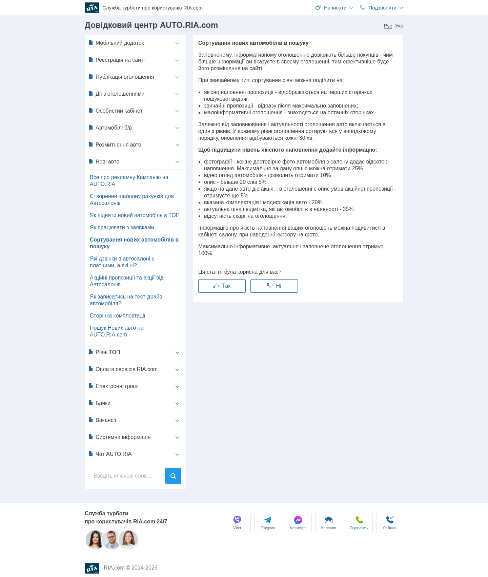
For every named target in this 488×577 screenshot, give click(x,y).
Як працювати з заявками (122, 227)
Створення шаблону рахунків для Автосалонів (132, 199)
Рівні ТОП (104, 352)
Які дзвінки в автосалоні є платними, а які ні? (122, 262)
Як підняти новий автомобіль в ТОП (135, 215)
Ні (274, 286)
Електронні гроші (113, 386)
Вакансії (102, 420)
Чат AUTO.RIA (109, 454)
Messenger (298, 523)
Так (222, 286)
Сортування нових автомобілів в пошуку (134, 243)
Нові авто (103, 161)
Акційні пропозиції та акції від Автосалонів (126, 281)
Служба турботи (152, 8)
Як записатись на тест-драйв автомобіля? (126, 300)
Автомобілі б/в (110, 127)
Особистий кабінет (115, 111)
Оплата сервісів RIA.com (123, 369)
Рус (388, 25)
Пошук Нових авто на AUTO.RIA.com (116, 331)
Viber (237, 523)
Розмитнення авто (114, 144)
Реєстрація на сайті (116, 60)
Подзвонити (359, 523)
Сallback (389, 523)
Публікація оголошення (121, 77)
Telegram (267, 523)
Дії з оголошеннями (116, 94)
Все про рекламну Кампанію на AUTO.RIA (129, 180)
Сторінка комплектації (117, 316)
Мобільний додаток (116, 43)
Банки (99, 403)
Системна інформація (119, 437)
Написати (328, 523)
